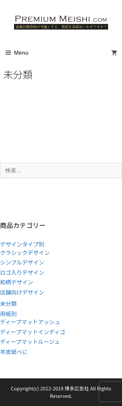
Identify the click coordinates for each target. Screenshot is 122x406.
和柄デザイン (16, 282)
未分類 (8, 303)
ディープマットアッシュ (30, 322)
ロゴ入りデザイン (22, 272)
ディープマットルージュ (30, 341)
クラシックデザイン (25, 252)
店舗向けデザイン (22, 292)
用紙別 (8, 313)
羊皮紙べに (14, 351)
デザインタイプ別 (22, 244)
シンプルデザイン (22, 262)
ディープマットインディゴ (32, 332)
